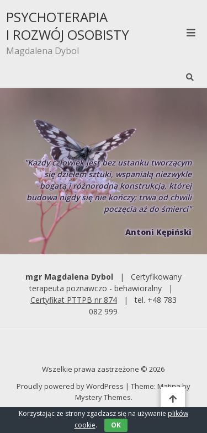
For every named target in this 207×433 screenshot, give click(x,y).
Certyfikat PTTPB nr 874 (73, 300)
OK (116, 425)
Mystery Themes (103, 397)
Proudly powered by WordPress (71, 386)
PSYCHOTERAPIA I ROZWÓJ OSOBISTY (67, 26)
